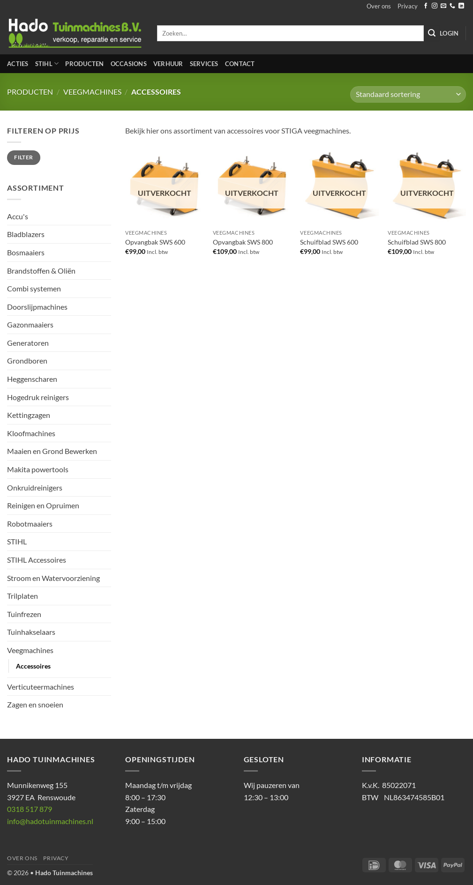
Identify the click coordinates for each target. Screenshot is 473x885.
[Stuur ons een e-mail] (443, 6)
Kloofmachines (31, 433)
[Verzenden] (432, 33)
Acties (18, 63)
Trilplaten (22, 595)
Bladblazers (26, 234)
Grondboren (27, 360)
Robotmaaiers (30, 523)
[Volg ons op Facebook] (425, 6)
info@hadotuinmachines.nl (50, 821)
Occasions (129, 63)
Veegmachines (92, 91)
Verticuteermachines (40, 686)
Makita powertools (37, 469)
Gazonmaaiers (30, 324)
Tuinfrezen (24, 614)
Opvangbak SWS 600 (155, 242)
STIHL (47, 63)
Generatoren (28, 342)
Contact (240, 63)
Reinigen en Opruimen (43, 505)
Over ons (379, 6)
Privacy (408, 6)
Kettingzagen (28, 414)
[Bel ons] (452, 6)
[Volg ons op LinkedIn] (461, 6)
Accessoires (33, 666)
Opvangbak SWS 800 (243, 242)
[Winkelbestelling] (408, 94)
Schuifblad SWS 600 (329, 242)
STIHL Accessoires (36, 559)
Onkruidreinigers (34, 487)
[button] (449, 33)
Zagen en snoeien (35, 704)
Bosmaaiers (26, 252)
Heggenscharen (32, 378)
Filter (23, 157)
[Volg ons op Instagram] (434, 6)
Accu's (17, 216)
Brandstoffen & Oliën (41, 270)
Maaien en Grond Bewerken (52, 450)
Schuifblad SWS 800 (417, 242)
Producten (84, 63)
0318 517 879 (29, 808)
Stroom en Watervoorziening (53, 577)
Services (204, 63)
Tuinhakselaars (31, 631)
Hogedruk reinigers (38, 397)
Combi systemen (34, 288)
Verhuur (168, 63)
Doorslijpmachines (37, 306)
